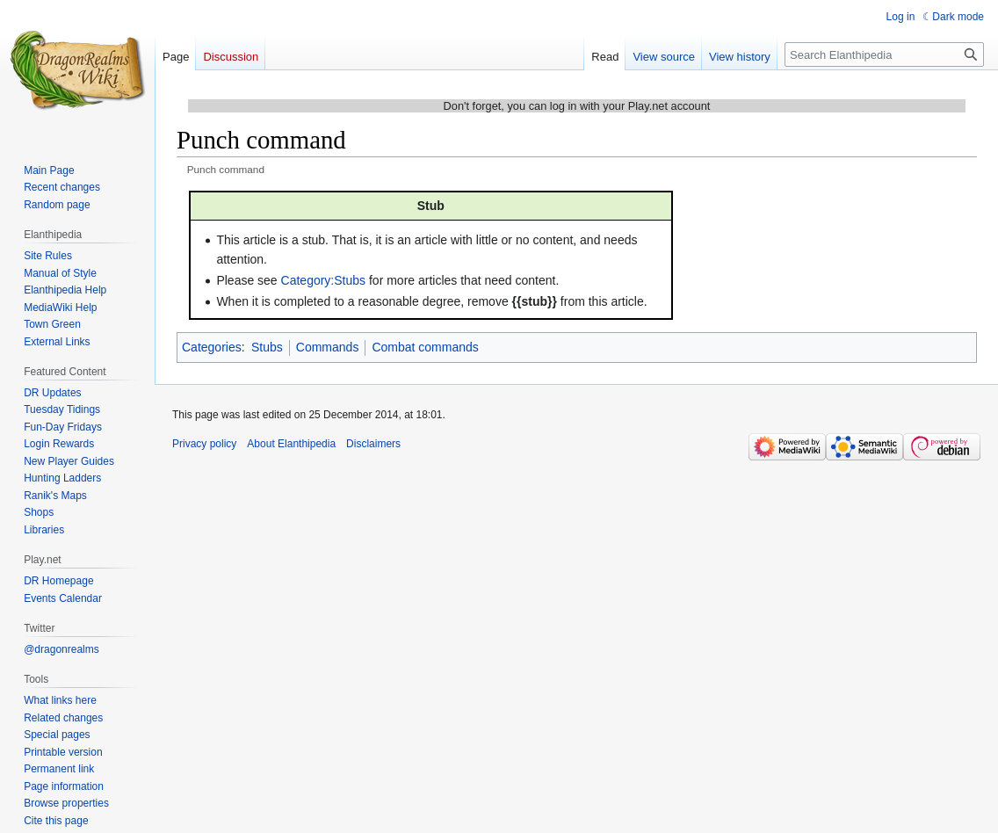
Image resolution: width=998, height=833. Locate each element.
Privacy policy (204, 444)
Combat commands (425, 347)
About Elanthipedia (291, 444)
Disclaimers (373, 444)
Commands (327, 347)
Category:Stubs (323, 280)
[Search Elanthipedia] (884, 54)
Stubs (267, 347)
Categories (212, 347)
